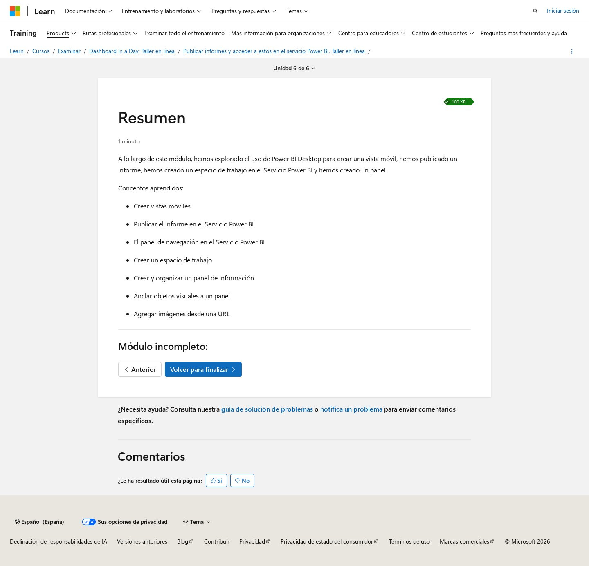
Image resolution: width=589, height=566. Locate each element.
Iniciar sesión (563, 10)
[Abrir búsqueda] (535, 11)
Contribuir (216, 541)
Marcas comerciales (464, 541)
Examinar (70, 51)
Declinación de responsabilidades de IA (58, 541)
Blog (182, 541)
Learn (17, 51)
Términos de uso (409, 541)
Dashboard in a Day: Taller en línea (132, 51)
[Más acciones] (572, 51)
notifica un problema (351, 409)
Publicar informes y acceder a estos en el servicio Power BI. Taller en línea (274, 51)
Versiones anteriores (142, 541)
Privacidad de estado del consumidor (327, 541)
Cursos (41, 51)
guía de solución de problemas (267, 409)
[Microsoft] (15, 11)
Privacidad (252, 541)
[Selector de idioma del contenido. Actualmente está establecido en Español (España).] (39, 521)
